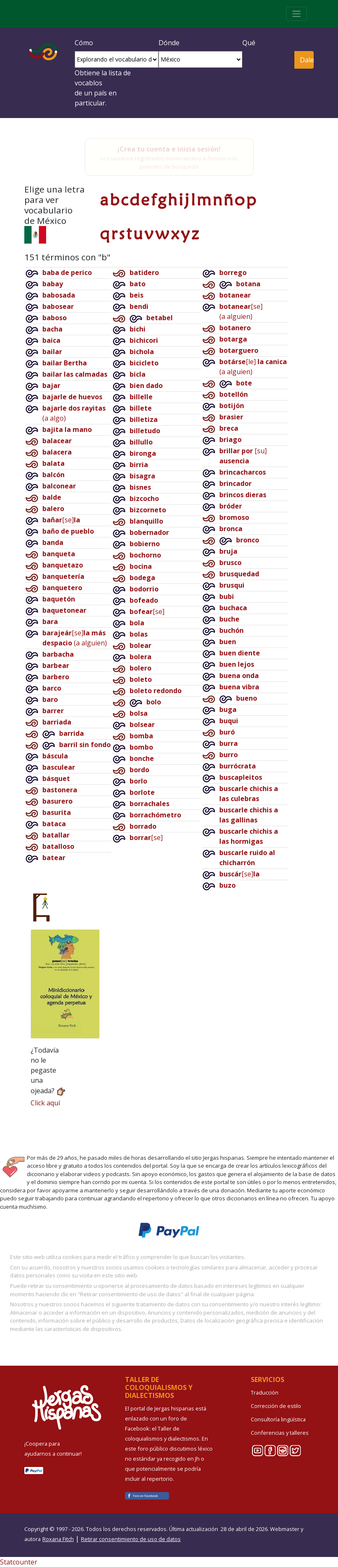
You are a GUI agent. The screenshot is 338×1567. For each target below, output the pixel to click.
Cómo (84, 42)
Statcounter (18, 1562)
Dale (307, 59)
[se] (61, 519)
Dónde (169, 42)
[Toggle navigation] (296, 14)
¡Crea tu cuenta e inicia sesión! (169, 149)
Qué (248, 42)
